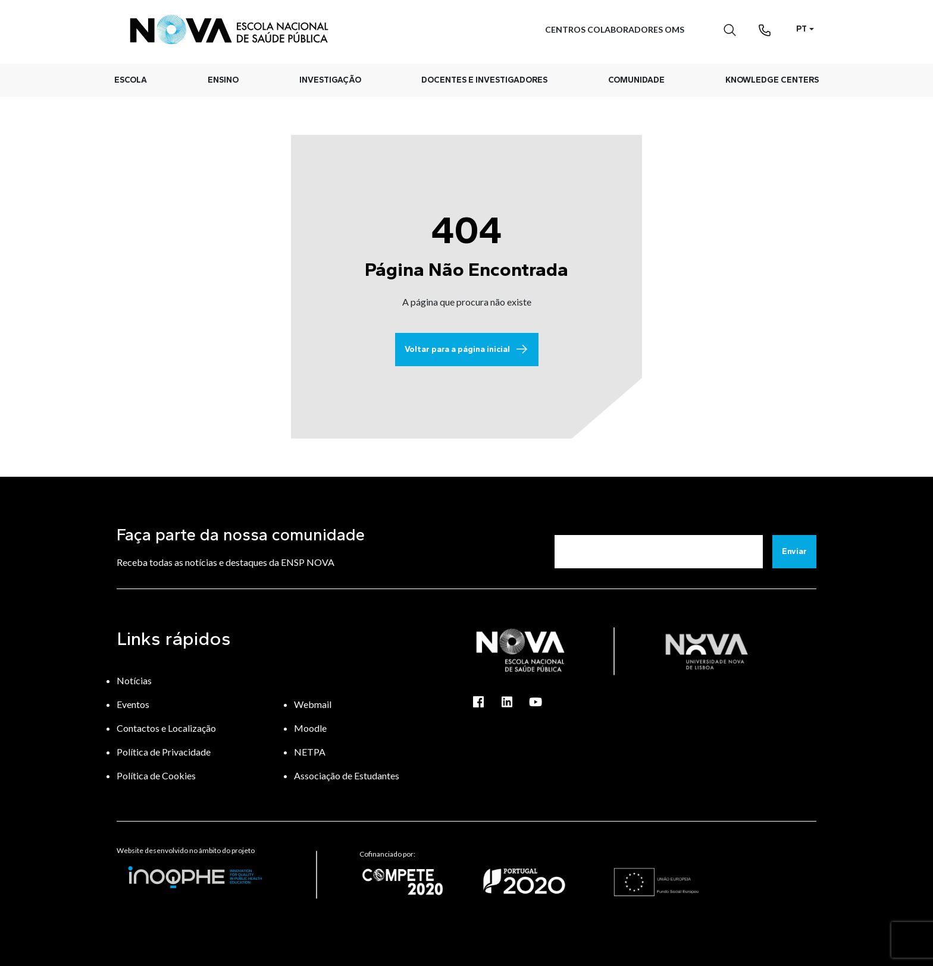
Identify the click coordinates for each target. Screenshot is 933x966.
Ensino (223, 80)
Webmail (312, 704)
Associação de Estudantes (346, 775)
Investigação (330, 80)
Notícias (134, 680)
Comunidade (636, 80)
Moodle (310, 728)
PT (801, 29)
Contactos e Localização (166, 728)
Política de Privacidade (164, 751)
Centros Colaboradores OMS (614, 29)
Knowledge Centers (772, 80)
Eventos (133, 704)
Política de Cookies (156, 775)
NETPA (309, 751)
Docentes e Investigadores (484, 80)
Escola (130, 80)
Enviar (794, 551)
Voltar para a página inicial (467, 349)
